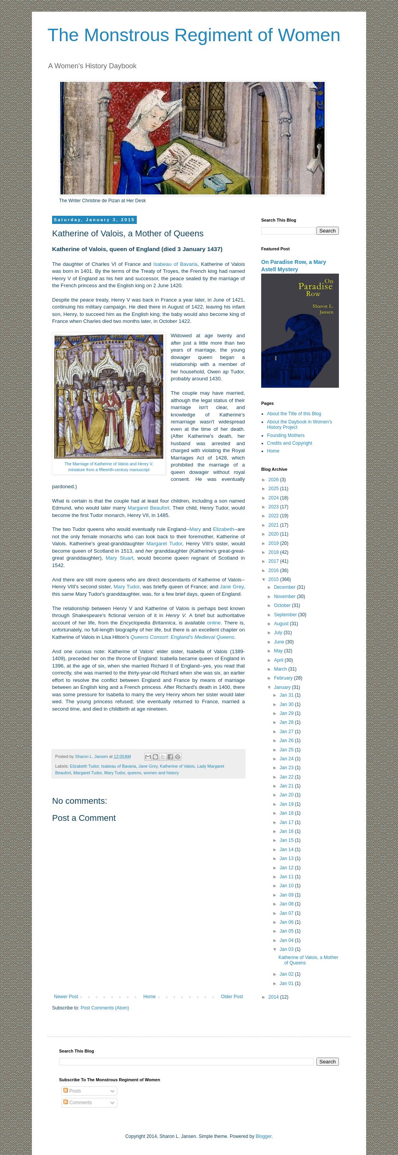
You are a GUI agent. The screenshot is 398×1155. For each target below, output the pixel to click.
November (285, 596)
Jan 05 (287, 931)
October (283, 605)
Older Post (232, 996)
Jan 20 (287, 795)
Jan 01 (287, 983)
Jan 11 (287, 876)
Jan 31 (287, 695)
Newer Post (66, 996)
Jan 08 (287, 904)
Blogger (264, 1136)
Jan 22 (287, 777)
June (279, 642)
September (286, 614)
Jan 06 (287, 922)
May (279, 651)
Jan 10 (287, 885)
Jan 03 (287, 949)
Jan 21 (287, 786)
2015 (274, 579)
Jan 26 (287, 740)
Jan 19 (287, 804)
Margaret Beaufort (148, 508)
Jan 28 (287, 722)
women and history (161, 772)
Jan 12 (287, 868)
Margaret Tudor (164, 543)
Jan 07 (287, 913)
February (284, 678)
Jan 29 (287, 713)
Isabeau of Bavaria (175, 264)
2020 (274, 534)
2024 (274, 498)
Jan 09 (287, 895)
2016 (274, 570)
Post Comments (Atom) (104, 1008)
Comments (77, 1102)
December (285, 587)
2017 (274, 561)
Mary (195, 529)
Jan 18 (287, 813)
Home (149, 996)
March (281, 669)
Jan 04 (287, 940)
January (283, 687)
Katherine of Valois (177, 766)
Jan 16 (287, 831)
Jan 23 (287, 767)
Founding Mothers (286, 435)
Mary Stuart (119, 558)
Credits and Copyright (289, 443)
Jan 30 (287, 704)
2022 (274, 516)
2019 (274, 543)
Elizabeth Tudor (84, 766)
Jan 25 (287, 750)
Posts (72, 1091)
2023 (274, 507)
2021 (274, 525)
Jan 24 (287, 758)
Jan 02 (287, 974)
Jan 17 (287, 822)
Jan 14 (287, 849)
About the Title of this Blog (294, 413)
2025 (274, 488)
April (279, 660)
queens (134, 772)
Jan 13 (287, 858)
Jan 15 (287, 840)
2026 (274, 479)
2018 (274, 552)
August (282, 623)
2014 (274, 997)
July (279, 632)
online (214, 623)
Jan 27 (287, 731)
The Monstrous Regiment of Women (193, 34)
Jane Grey (232, 587)
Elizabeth (223, 529)
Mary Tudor (126, 587)
